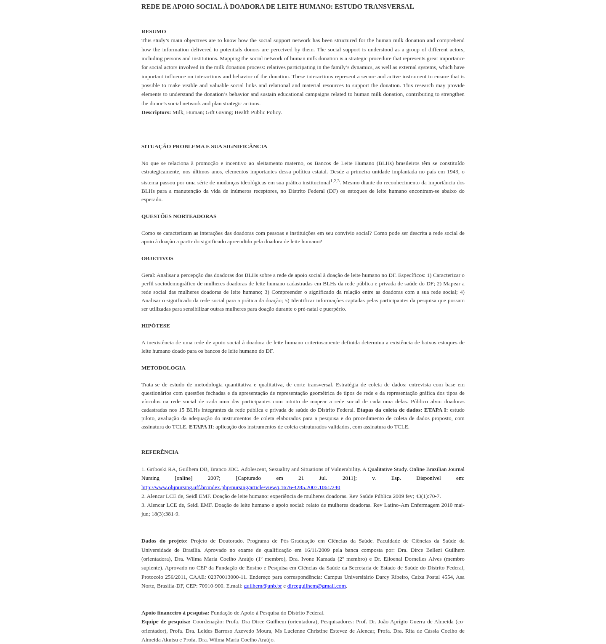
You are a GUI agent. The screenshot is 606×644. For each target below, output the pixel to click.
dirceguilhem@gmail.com (316, 586)
